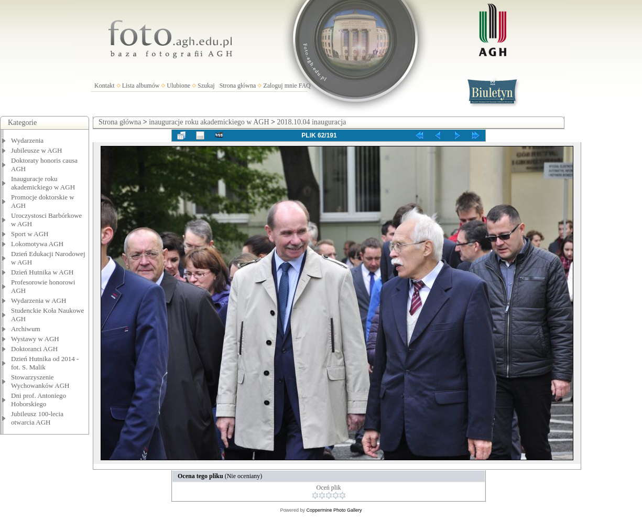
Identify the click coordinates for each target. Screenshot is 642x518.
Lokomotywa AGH (37, 244)
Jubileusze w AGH (36, 150)
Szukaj (206, 85)
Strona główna (238, 85)
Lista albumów (141, 85)
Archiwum (25, 329)
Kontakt (104, 85)
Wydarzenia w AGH (38, 300)
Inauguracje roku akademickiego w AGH (43, 183)
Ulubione (178, 85)
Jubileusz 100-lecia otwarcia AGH (37, 418)
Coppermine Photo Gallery (334, 510)
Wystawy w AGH (35, 339)
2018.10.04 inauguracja (311, 122)
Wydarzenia (27, 140)
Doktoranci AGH (34, 349)
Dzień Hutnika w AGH (42, 272)
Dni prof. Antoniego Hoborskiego (38, 400)
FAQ (305, 85)
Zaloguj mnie (280, 85)
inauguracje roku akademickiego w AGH (209, 122)
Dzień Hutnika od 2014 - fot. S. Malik (45, 363)
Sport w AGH (30, 234)
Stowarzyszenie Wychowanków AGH (40, 381)
